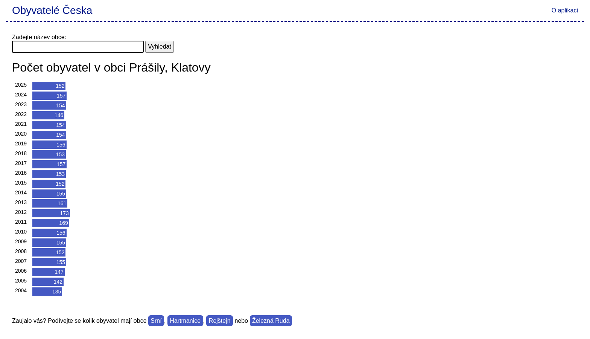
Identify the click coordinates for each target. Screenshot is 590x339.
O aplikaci (565, 10)
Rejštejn (220, 321)
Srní (156, 321)
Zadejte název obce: (39, 37)
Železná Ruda (271, 321)
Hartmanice (185, 321)
